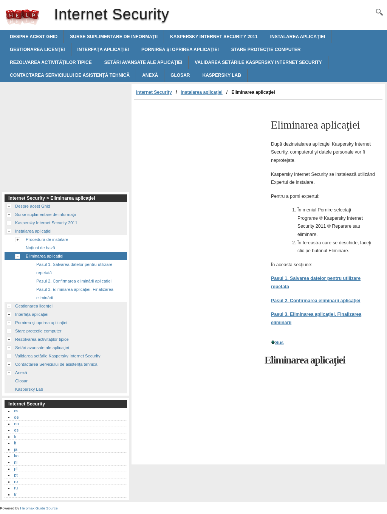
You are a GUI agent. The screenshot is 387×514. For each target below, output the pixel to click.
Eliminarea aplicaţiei (44, 256)
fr (15, 436)
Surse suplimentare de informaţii (114, 36)
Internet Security (22, 17)
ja (15, 449)
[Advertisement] (197, 157)
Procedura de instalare (47, 239)
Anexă (150, 75)
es (16, 430)
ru (16, 488)
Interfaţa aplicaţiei (103, 49)
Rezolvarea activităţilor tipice (51, 62)
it (15, 443)
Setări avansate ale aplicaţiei (143, 62)
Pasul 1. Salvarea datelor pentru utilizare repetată (74, 268)
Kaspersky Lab (221, 75)
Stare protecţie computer (266, 49)
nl (15, 462)
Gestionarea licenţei (37, 49)
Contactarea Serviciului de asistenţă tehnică (70, 75)
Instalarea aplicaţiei (297, 36)
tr (15, 494)
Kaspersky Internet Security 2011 (214, 36)
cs (16, 410)
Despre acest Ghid (33, 36)
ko (16, 455)
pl (15, 468)
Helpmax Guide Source (38, 508)
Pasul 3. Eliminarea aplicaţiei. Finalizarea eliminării (74, 293)
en (16, 423)
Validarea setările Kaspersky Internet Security (258, 62)
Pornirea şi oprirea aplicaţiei (180, 49)
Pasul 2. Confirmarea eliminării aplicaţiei (315, 300)
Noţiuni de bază (40, 247)
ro (16, 481)
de (16, 417)
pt (15, 475)
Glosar (180, 75)
